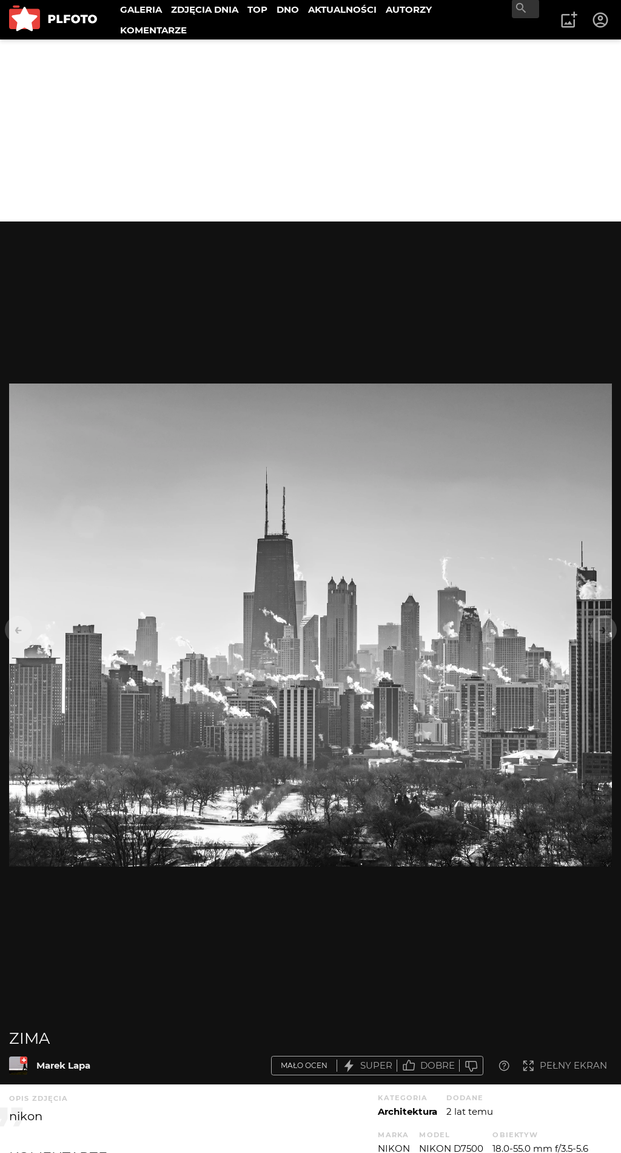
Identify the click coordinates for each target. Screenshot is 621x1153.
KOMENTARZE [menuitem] (153, 30)
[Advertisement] (310, 130)
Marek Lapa (63, 1065)
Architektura (407, 1111)
